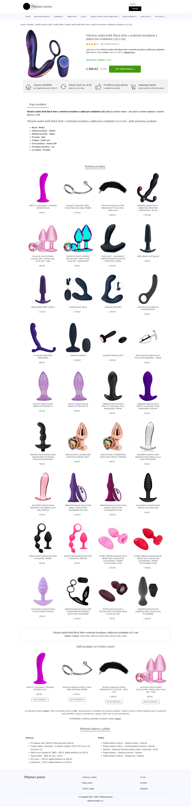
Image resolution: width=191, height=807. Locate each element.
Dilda (83, 17)
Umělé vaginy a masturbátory (104, 17)
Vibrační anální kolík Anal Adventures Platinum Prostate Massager (43, 457)
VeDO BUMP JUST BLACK (148, 256)
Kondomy (58, 17)
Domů (28, 17)
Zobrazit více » (129, 52)
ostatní (105, 52)
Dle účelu (159, 17)
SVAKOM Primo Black (113, 355)
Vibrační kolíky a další (43, 25)
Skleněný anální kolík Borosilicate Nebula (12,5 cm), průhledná (148, 457)
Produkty (30, 25)
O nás (143, 777)
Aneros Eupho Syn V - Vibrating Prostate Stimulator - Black (148, 208)
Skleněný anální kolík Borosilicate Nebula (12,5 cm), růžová (43, 507)
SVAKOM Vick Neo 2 (78, 307)
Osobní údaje (88, 789)
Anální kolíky (58, 25)
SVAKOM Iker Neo (113, 307)
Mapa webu (87, 783)
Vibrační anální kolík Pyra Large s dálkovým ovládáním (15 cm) (113, 507)
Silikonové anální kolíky (100, 636)
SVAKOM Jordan (78, 355)
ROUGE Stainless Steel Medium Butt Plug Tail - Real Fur (112, 208)
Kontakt (143, 783)
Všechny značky (89, 777)
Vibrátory (71, 17)
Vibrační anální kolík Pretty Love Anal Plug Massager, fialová (148, 406)
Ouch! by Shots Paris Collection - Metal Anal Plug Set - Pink (43, 258)
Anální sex (145, 17)
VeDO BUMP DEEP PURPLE (43, 307)
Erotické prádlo (41, 17)
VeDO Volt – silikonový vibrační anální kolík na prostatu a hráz (113, 258)
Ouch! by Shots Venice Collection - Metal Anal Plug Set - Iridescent (78, 258)
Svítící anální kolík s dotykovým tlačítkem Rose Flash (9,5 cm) (113, 611)
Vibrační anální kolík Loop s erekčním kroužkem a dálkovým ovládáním (78, 611)
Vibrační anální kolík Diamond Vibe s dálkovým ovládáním (148, 611)
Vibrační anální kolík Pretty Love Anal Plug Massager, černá (113, 406)
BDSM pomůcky (129, 17)
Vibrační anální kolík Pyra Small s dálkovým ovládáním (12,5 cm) (78, 507)
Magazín (144, 789)
